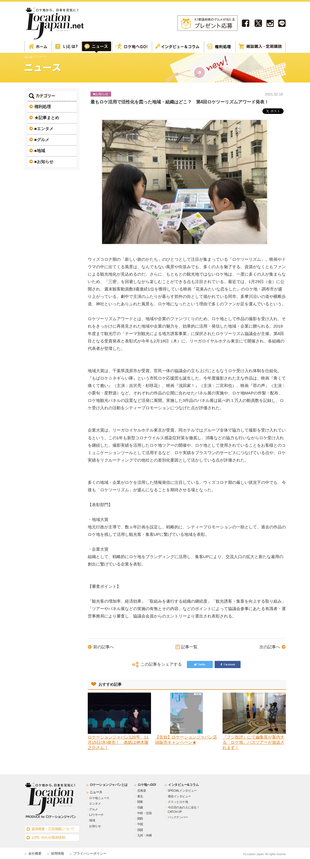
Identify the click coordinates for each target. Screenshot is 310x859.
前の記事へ (103, 646)
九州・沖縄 (144, 835)
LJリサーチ (96, 814)
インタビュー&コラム (183, 785)
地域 (92, 820)
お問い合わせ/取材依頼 (48, 837)
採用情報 (57, 853)
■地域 (39, 150)
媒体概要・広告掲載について (53, 829)
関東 (140, 801)
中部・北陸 (144, 813)
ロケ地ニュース (99, 798)
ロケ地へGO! (132, 47)
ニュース (96, 792)
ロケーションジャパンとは (109, 785)
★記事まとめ (46, 117)
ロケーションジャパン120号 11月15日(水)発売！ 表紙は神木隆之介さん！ (118, 742)
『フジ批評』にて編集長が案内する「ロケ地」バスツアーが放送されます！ (253, 742)
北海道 (141, 790)
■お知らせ (43, 161)
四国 (140, 829)
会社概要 (35, 853)
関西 (140, 818)
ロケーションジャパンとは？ (66, 47)
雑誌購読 (260, 47)
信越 (140, 807)
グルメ (93, 809)
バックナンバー (178, 817)
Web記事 (96, 47)
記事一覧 (189, 646)
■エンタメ (43, 128)
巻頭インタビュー (179, 796)
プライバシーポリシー (89, 853)
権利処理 (219, 47)
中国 (140, 824)
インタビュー (178, 47)
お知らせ (95, 826)
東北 (140, 796)
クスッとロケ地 (178, 801)
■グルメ (41, 139)
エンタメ (95, 803)
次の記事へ (269, 646)
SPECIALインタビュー (182, 790)
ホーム (37, 47)
